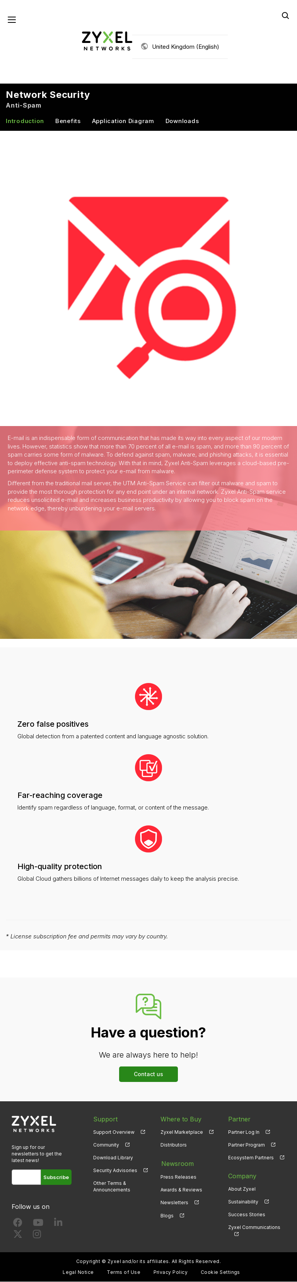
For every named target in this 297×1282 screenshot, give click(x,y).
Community (106, 1145)
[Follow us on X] (17, 1236)
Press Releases (178, 1176)
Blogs (167, 1215)
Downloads (182, 121)
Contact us (148, 1074)
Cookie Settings (220, 1272)
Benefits (68, 121)
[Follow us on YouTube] (38, 1224)
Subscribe (56, 1177)
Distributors (173, 1145)
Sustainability (243, 1202)
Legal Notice (78, 1272)
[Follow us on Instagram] (37, 1236)
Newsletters (174, 1202)
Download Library (113, 1158)
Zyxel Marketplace (181, 1132)
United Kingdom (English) (185, 46)
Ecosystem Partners (251, 1158)
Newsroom (176, 1163)
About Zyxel (242, 1189)
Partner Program (246, 1145)
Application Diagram (123, 121)
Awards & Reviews (181, 1189)
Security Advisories (115, 1171)
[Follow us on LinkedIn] (58, 1224)
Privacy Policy (171, 1272)
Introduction (25, 121)
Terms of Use (123, 1272)
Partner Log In (243, 1132)
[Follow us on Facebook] (17, 1224)
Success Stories (246, 1215)
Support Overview (114, 1132)
